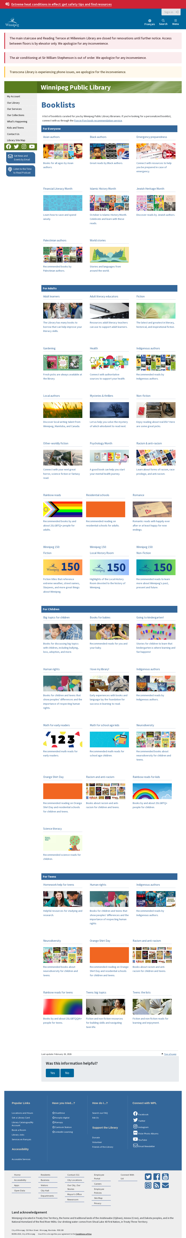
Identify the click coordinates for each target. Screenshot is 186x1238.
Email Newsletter (143, 1145)
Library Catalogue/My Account (22, 1123)
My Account (13, 96)
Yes (53, 1073)
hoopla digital (60, 1117)
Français (149, 24)
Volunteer (97, 1142)
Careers (97, 1183)
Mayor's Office (74, 1194)
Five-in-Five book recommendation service (98, 120)
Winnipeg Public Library (76, 87)
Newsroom (72, 1199)
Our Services (14, 109)
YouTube (139, 1139)
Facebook (140, 1114)
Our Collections (15, 115)
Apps (16, 1185)
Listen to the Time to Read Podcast (19, 170)
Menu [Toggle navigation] (175, 22)
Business (45, 1180)
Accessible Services (21, 1159)
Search (163, 22)
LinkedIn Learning (62, 1131)
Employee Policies (99, 1191)
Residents (45, 1174)
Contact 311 (73, 1174)
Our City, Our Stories (73, 1187)
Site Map (98, 1198)
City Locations (74, 1180)
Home (17, 1174)
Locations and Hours (22, 1113)
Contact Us (13, 134)
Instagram (140, 1126)
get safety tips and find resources (61, 4)
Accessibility (20, 1180)
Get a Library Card (21, 1117)
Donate (96, 1137)
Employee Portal (99, 1176)
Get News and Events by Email (19, 157)
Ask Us (95, 1117)
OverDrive (58, 1113)
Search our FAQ (100, 1113)
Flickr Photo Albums (145, 1133)
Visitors (44, 1185)
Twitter (138, 1120)
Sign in (168, 12)
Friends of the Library (102, 1146)
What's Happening (17, 121)
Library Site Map (16, 140)
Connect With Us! (127, 1176)
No (67, 1073)
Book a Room (19, 1130)
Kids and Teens (15, 127)
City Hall (45, 1190)
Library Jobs (18, 1134)
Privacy (97, 1203)
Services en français (21, 1139)
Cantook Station (62, 1127)
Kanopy (57, 1122)
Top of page (170, 1054)
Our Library (13, 102)
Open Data (19, 1190)
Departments (47, 1195)
